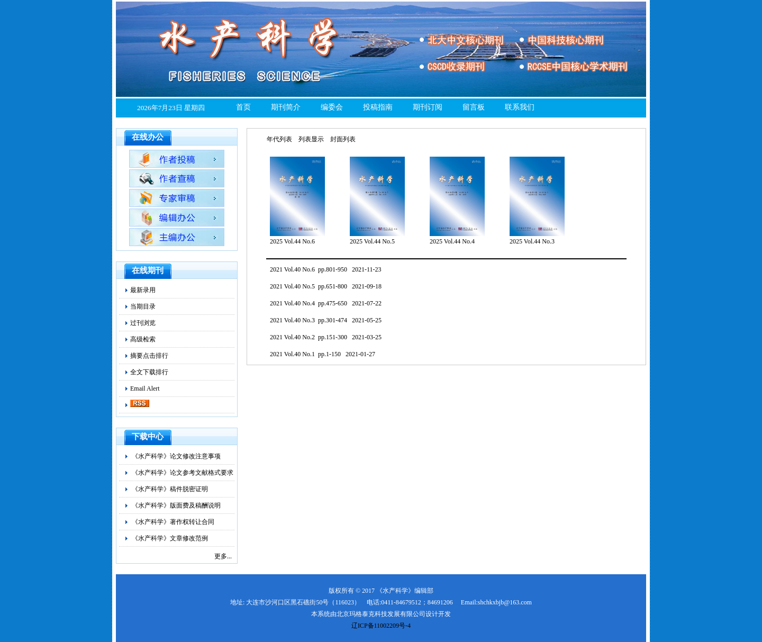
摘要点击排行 (149, 355)
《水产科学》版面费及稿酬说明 (176, 505)
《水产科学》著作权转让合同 (173, 522)
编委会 (332, 107)
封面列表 (343, 139)
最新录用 (143, 290)
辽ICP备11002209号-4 (381, 625)
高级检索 (143, 339)
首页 (243, 107)
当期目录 (143, 306)
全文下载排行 (149, 372)
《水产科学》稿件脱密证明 (170, 489)
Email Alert (145, 388)
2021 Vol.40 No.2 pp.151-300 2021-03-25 (326, 337)
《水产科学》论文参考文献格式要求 (182, 472)
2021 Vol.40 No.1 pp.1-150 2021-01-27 (322, 354)
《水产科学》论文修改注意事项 (176, 456)
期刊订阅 (427, 107)
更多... (223, 556)
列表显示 (311, 139)
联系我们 (519, 107)
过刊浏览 (143, 323)
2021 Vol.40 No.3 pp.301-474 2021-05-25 (326, 320)
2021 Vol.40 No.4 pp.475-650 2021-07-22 (326, 303)
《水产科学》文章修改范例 (170, 538)
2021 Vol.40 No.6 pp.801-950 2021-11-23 (325, 269)
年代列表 (279, 139)
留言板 (473, 107)
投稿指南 (378, 107)
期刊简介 (286, 107)
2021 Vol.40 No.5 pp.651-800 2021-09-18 (326, 286)
